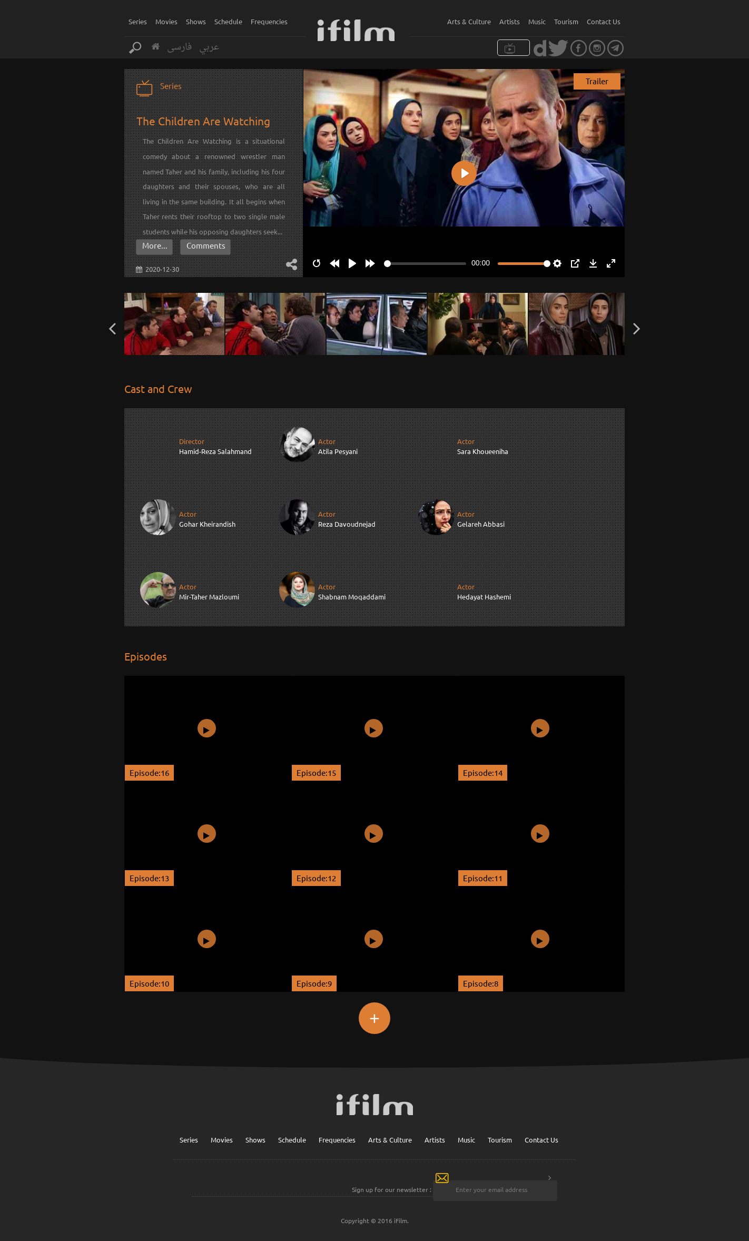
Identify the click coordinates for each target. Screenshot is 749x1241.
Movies (166, 21)
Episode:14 (482, 772)
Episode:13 (149, 877)
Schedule (228, 21)
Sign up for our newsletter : (391, 1189)
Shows (196, 21)
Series (138, 21)
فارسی (179, 47)
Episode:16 (149, 772)
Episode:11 (482, 877)
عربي (209, 47)
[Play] (352, 263)
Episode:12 (316, 877)
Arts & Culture (469, 21)
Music (537, 21)
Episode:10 (149, 983)
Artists (509, 21)
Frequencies (269, 21)
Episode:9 (314, 983)
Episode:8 (480, 983)
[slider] (425, 264)
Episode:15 (316, 772)
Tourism (566, 21)
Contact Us (603, 21)
